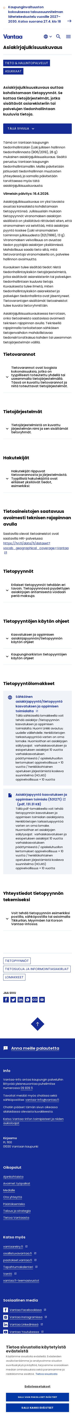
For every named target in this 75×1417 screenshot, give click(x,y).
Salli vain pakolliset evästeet (37, 1397)
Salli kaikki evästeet (37, 1408)
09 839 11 (27, 1088)
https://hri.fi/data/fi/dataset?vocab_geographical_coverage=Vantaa (36, 545)
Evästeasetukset (37, 1386)
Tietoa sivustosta (46, 1374)
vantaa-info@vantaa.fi (42, 1100)
